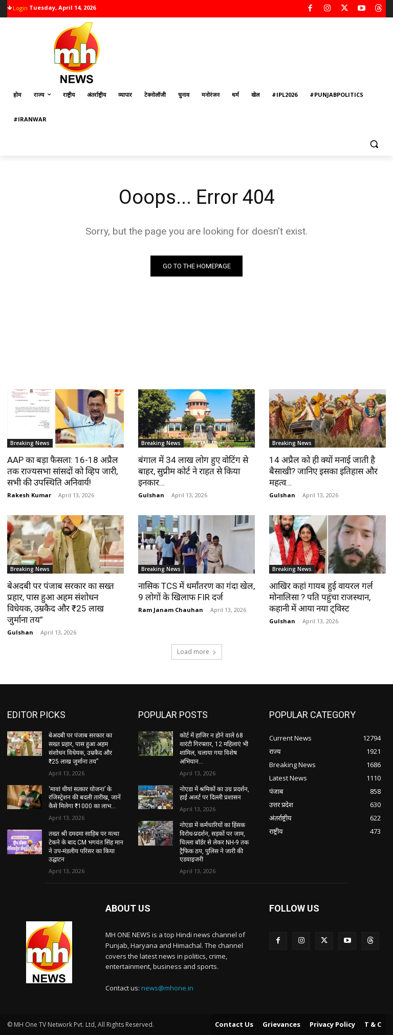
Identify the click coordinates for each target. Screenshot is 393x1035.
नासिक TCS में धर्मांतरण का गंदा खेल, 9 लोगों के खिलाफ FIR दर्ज (196, 591)
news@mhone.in (167, 987)
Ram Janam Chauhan (170, 610)
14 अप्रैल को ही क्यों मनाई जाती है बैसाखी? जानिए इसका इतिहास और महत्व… (323, 471)
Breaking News (30, 443)
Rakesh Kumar (29, 495)
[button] (374, 144)
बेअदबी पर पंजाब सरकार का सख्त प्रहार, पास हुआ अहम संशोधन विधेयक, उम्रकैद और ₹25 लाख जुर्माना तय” (60, 603)
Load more (196, 651)
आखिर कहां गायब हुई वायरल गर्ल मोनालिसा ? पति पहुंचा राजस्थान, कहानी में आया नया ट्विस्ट (321, 597)
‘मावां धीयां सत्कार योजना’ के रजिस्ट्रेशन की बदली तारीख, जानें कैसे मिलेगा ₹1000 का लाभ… (85, 798)
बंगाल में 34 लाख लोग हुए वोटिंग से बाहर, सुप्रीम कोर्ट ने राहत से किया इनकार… (193, 471)
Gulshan (151, 495)
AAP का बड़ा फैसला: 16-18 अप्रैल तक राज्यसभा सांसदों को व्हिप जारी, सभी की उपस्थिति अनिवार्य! (62, 471)
